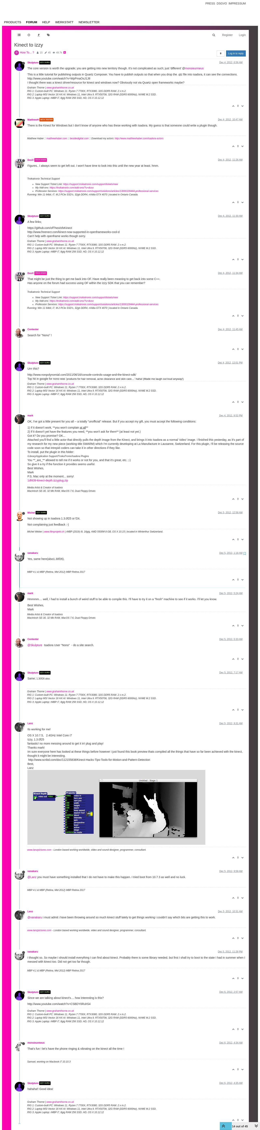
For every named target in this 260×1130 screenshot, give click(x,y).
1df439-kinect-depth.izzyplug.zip (47, 480)
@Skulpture (34, 645)
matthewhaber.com (57, 138)
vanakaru (32, 553)
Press (210, 3)
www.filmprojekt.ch (54, 531)
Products (12, 22)
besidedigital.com (79, 138)
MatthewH (33, 119)
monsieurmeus (194, 68)
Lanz (30, 723)
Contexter (33, 329)
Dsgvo (222, 3)
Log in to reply (236, 53)
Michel (31, 512)
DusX (30, 160)
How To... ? (27, 52)
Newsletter (89, 22)
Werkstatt (64, 22)
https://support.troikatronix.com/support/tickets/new (90, 184)
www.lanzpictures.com (39, 849)
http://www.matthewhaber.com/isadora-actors (139, 138)
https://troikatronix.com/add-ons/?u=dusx (71, 187)
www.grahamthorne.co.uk (60, 87)
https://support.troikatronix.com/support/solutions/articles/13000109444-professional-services (108, 191)
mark (30, 415)
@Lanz (32, 877)
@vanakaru (34, 917)
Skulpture (33, 62)
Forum (31, 22)
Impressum (237, 3)
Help (46, 22)
